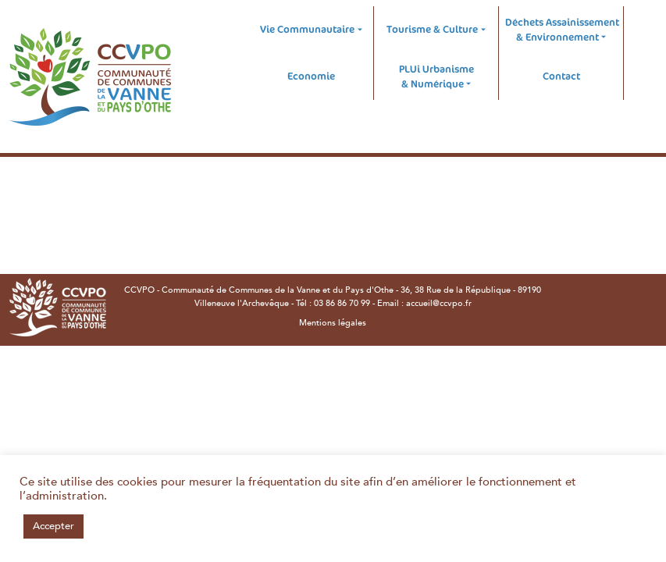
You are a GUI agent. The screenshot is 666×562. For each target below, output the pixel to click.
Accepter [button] (53, 526)
